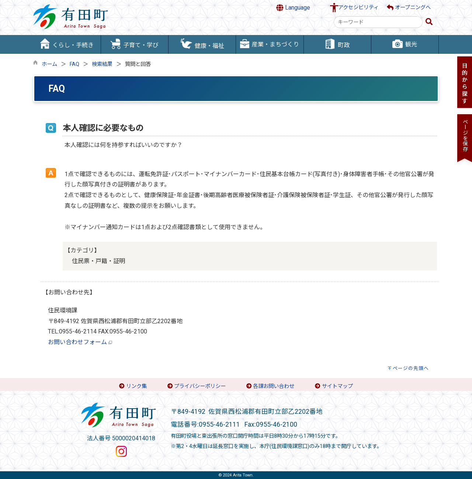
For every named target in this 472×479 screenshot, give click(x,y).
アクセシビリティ (358, 7)
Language (293, 7)
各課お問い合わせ (273, 386)
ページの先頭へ (411, 368)
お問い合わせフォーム (77, 342)
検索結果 (102, 64)
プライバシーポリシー (200, 386)
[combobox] (378, 22)
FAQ (74, 64)
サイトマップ (337, 386)
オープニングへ (409, 7)
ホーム (49, 64)
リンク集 (136, 386)
